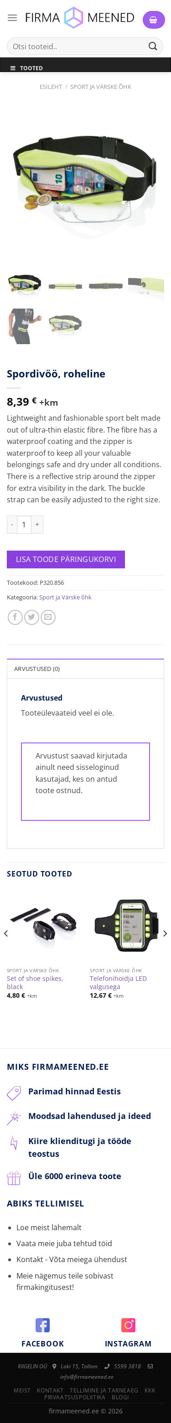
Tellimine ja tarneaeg (104, 1390)
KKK (150, 1390)
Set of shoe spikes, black (35, 982)
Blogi (120, 1397)
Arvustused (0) (37, 669)
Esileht (51, 86)
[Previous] (6, 952)
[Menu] (12, 17)
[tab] (85, 668)
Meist (22, 1390)
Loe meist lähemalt (49, 1227)
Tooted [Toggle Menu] (26, 68)
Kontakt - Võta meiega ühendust (71, 1259)
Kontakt (50, 1390)
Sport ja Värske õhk (100, 86)
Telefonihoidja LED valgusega (118, 982)
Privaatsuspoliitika (75, 1397)
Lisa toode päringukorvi (66, 559)
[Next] (164, 952)
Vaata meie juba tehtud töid (64, 1243)
